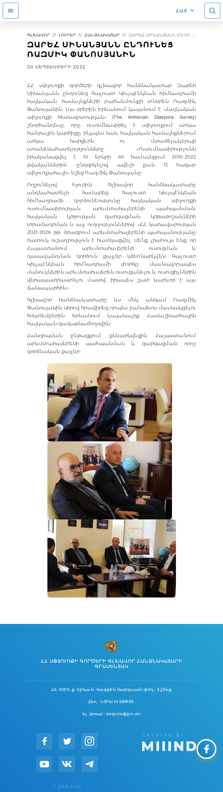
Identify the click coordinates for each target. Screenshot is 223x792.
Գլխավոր (38, 35)
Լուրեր (67, 35)
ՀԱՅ (181, 10)
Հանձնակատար (102, 35)
